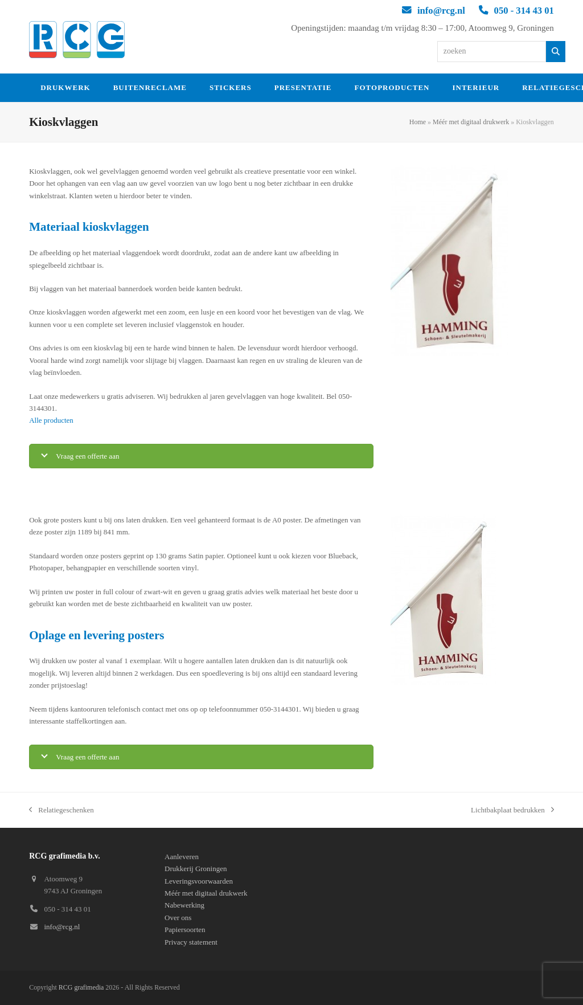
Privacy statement (191, 942)
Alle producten (51, 420)
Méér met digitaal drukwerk (471, 122)
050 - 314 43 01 (524, 10)
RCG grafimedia (81, 987)
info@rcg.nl (441, 10)
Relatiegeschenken (61, 811)
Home (417, 122)
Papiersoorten (185, 929)
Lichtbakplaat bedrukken (512, 811)
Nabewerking (184, 905)
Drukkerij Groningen (196, 868)
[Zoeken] (556, 51)
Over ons (178, 917)
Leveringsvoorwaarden (199, 881)
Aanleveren (182, 856)
